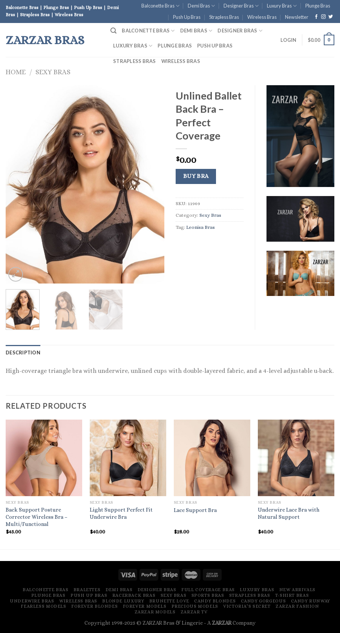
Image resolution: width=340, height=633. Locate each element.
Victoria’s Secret (246, 606)
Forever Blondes (94, 606)
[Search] (113, 30)
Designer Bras (241, 5)
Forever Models (145, 606)
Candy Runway (310, 601)
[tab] (23, 352)
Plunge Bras (317, 6)
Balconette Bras (160, 5)
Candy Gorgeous (263, 601)
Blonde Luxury (123, 601)
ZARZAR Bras (45, 40)
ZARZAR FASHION (297, 606)
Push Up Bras (187, 17)
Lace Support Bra (195, 510)
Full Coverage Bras (208, 589)
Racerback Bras (134, 595)
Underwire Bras (32, 601)
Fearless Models (43, 606)
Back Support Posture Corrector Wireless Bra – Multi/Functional (36, 517)
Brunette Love (169, 601)
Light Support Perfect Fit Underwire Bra (121, 513)
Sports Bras (207, 595)
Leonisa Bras (200, 227)
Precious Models (195, 606)
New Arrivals (297, 589)
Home (16, 72)
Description (23, 352)
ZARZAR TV (194, 612)
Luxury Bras (282, 5)
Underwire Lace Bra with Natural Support (288, 513)
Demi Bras (201, 5)
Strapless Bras (224, 17)
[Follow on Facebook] (316, 17)
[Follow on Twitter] (330, 17)
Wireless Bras (262, 17)
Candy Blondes (215, 601)
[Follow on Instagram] (323, 17)
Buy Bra (196, 176)
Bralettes (87, 589)
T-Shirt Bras (292, 595)
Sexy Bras (52, 72)
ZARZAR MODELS (155, 612)
